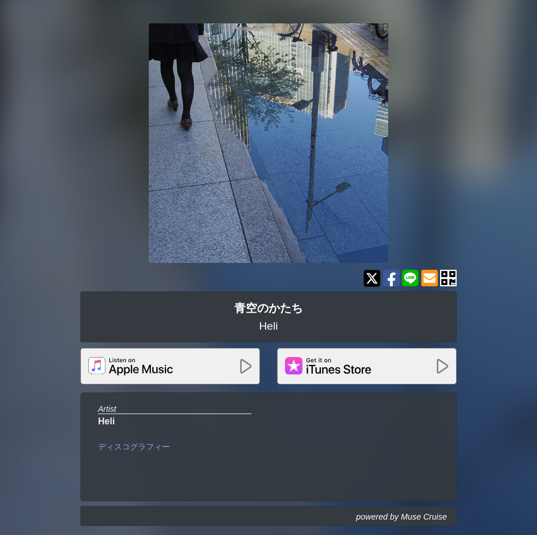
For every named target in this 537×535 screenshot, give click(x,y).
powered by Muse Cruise (401, 516)
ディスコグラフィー (134, 446)
